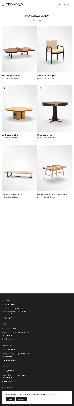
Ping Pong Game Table (12, 75)
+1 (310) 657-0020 (8, 350)
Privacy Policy (52, 394)
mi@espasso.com (10, 339)
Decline (21, 399)
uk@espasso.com (10, 381)
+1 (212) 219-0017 (8, 305)
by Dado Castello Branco (10, 78)
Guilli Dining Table (10, 135)
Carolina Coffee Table (12, 194)
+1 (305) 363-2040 (9, 328)
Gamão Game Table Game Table (52, 194)
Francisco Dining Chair (47, 75)
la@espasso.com (10, 360)
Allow (10, 399)
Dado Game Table (45, 135)
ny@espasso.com (10, 318)
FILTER (38, 20)
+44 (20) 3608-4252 (9, 371)
